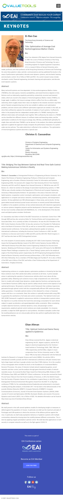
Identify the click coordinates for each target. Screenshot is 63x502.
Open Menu (58, 6)
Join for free (31, 465)
